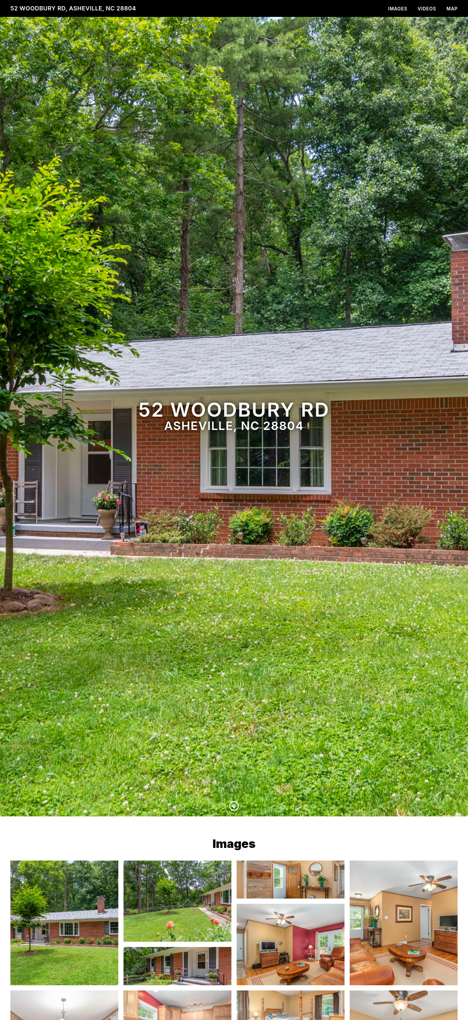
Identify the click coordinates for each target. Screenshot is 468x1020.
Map (452, 8)
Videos (427, 8)
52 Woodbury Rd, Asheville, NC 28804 (73, 8)
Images (397, 8)
